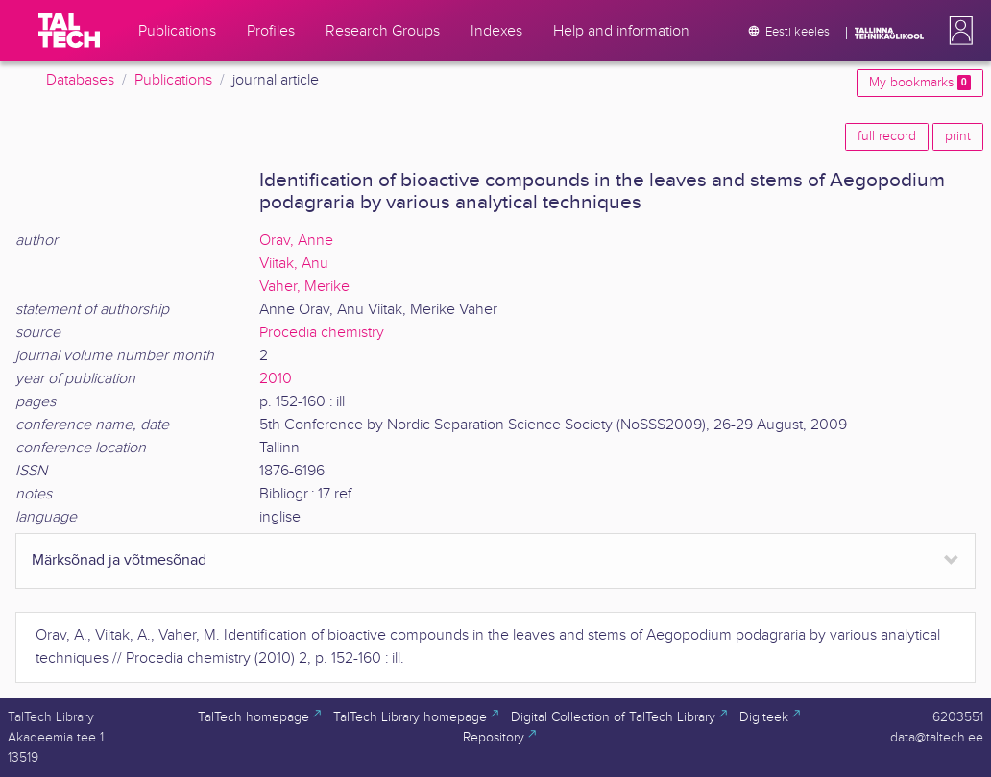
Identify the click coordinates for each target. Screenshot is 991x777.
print (958, 136)
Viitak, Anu (293, 264)
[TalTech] (69, 30)
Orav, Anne (296, 240)
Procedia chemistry (321, 333)
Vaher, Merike (304, 287)
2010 (275, 379)
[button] (957, 30)
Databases (80, 80)
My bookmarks (920, 82)
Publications (173, 80)
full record (887, 136)
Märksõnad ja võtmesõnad (119, 560)
